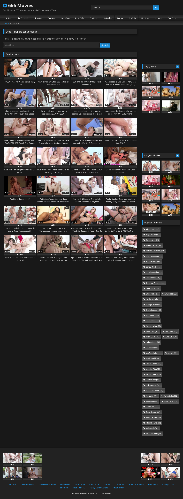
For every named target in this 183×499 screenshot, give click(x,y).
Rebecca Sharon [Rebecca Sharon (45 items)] (154, 391)
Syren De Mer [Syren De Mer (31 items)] (153, 417)
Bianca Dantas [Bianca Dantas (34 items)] (153, 245)
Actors (39, 18)
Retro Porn (63, 488)
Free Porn (172, 18)
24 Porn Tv (119, 485)
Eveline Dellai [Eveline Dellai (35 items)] (153, 299)
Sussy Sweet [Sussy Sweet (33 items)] (153, 412)
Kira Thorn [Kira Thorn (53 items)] (171, 331)
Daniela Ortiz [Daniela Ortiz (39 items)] (153, 278)
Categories (25, 18)
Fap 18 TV (94, 485)
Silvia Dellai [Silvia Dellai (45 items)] (170, 401)
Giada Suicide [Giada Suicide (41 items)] (153, 310)
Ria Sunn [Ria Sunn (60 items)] (151, 396)
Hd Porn (12, 485)
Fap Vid (120, 18)
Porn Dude (80, 485)
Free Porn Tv (79, 488)
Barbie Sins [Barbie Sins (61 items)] (152, 240)
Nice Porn (145, 18)
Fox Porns (94, 18)
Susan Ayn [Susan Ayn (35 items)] (152, 407)
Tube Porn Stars (136, 485)
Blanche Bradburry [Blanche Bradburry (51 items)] (155, 251)
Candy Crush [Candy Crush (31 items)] (153, 267)
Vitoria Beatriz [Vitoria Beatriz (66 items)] (153, 423)
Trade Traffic (118, 488)
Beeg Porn (65, 18)
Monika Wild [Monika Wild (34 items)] (152, 358)
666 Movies (18, 5)
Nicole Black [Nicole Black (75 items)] (152, 380)
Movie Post (65, 485)
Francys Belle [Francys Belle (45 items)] (153, 305)
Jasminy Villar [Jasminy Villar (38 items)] (153, 326)
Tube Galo (52, 18)
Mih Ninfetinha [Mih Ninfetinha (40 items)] (153, 353)
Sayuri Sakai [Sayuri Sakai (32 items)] (170, 396)
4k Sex (106, 485)
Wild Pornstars (27, 485)
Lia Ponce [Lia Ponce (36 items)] (152, 348)
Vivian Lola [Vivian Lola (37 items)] (152, 428)
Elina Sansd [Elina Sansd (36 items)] (152, 288)
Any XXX (132, 18)
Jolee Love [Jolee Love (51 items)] (152, 331)
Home (10, 18)
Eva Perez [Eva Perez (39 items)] (170, 294)
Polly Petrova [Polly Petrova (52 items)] (153, 385)
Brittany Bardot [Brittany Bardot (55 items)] (154, 256)
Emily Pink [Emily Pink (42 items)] (152, 294)
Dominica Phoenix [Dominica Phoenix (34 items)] (155, 283)
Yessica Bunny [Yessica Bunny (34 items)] (153, 434)
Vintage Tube (168, 485)
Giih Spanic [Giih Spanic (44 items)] (152, 315)
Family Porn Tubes (47, 485)
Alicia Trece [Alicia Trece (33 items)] (152, 229)
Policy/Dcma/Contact (99, 488)
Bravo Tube (80, 18)
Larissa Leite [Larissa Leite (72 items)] (153, 342)
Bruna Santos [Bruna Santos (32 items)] (153, 262)
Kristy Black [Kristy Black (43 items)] (152, 337)
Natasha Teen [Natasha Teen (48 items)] (153, 374)
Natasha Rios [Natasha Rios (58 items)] (153, 369)
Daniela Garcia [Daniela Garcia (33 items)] (154, 272)
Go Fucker (107, 18)
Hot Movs (158, 18)
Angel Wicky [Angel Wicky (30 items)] (152, 235)
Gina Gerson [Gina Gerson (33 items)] (153, 321)
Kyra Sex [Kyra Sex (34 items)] (171, 337)
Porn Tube (153, 485)
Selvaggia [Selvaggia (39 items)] (151, 401)
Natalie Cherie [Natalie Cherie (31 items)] (153, 364)
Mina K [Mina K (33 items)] (172, 353)
